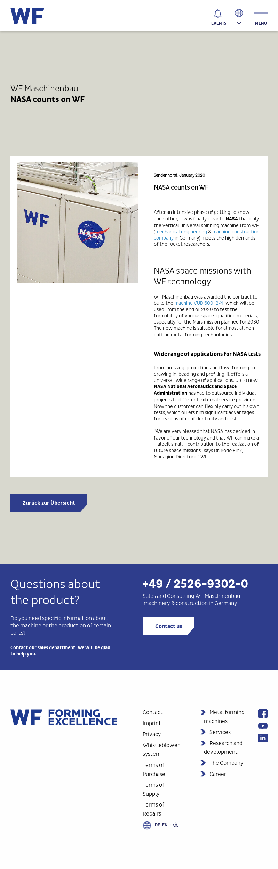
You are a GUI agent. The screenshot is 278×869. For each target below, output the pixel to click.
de (157, 824)
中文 (174, 824)
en (165, 824)
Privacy (152, 734)
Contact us (168, 626)
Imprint (152, 723)
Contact (153, 712)
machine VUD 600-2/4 (198, 303)
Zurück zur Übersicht (49, 503)
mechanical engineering (181, 231)
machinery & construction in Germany (190, 603)
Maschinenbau (222, 596)
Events (218, 23)
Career (217, 774)
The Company (226, 763)
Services (220, 732)
